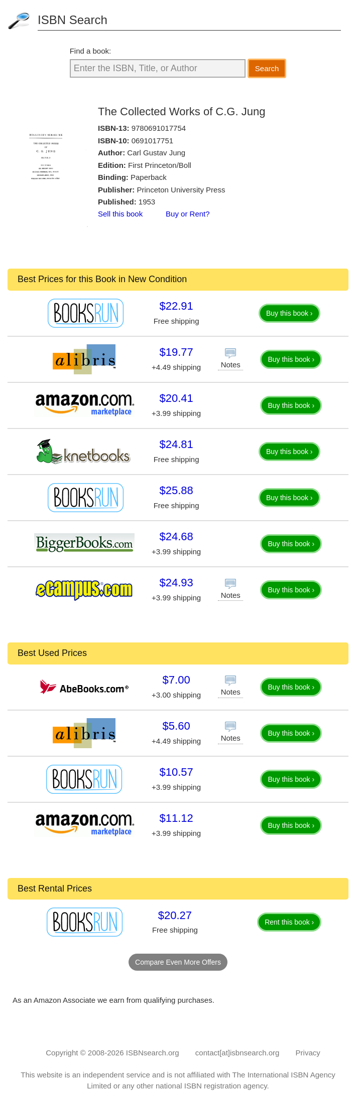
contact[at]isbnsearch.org (237, 1052)
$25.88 (176, 490)
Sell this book (120, 213)
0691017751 (152, 140)
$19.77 (176, 352)
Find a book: (90, 51)
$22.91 (176, 306)
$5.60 (176, 726)
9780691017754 (159, 128)
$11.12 (176, 818)
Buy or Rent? (188, 213)
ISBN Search (72, 20)
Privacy (308, 1052)
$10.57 (176, 772)
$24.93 (176, 582)
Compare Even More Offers (178, 962)
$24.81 (176, 444)
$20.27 (175, 915)
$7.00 (176, 680)
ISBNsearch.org (152, 1052)
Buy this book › (289, 313)
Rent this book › (289, 922)
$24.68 (176, 536)
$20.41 (176, 398)
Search (267, 68)
